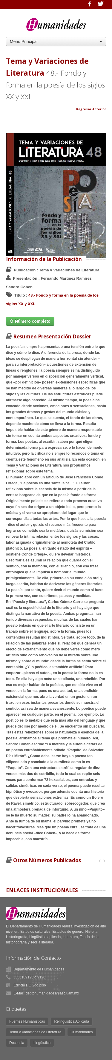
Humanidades (82, 1032)
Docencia (16, 1043)
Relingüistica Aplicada (71, 1021)
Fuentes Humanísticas (27, 1021)
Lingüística (41, 1043)
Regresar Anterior (91, 109)
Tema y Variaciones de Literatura (35, 1032)
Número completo (30, 321)
